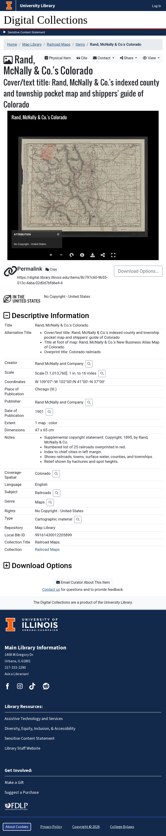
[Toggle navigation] (159, 20)
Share (127, 58)
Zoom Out (61, 255)
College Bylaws (122, 826)
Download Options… (138, 271)
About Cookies (17, 826)
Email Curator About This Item (83, 582)
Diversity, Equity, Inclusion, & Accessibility (40, 728)
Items (80, 44)
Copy (51, 269)
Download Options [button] (37, 565)
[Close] (58, 234)
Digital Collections (45, 20)
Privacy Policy (51, 826)
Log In (156, 6)
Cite (82, 58)
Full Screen (113, 255)
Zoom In (51, 255)
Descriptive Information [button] (46, 315)
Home (12, 44)
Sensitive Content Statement (26, 32)
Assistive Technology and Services (34, 719)
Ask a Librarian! (17, 674)
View (150, 58)
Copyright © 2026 (86, 826)
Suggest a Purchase (22, 792)
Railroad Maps (58, 44)
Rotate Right (71, 255)
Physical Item (58, 58)
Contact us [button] (51, 589)
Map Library (32, 44)
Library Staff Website (22, 748)
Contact (102, 58)
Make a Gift (14, 782)
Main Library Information (35, 648)
